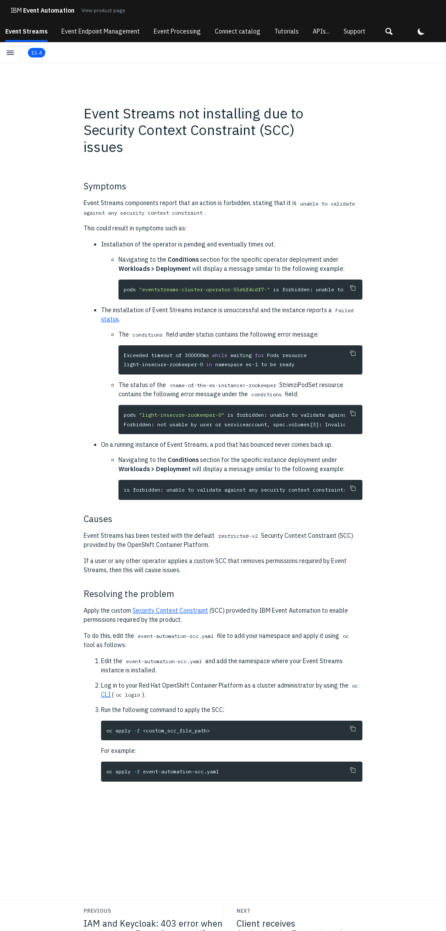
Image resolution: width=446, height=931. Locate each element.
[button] (389, 31)
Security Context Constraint (170, 610)
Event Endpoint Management (100, 31)
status (110, 319)
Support (354, 31)
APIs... (321, 31)
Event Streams (26, 31)
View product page (103, 10)
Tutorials (286, 31)
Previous (97, 910)
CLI (106, 694)
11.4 (36, 52)
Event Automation (42, 10)
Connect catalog (237, 31)
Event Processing (177, 31)
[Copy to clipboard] (353, 288)
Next (243, 910)
